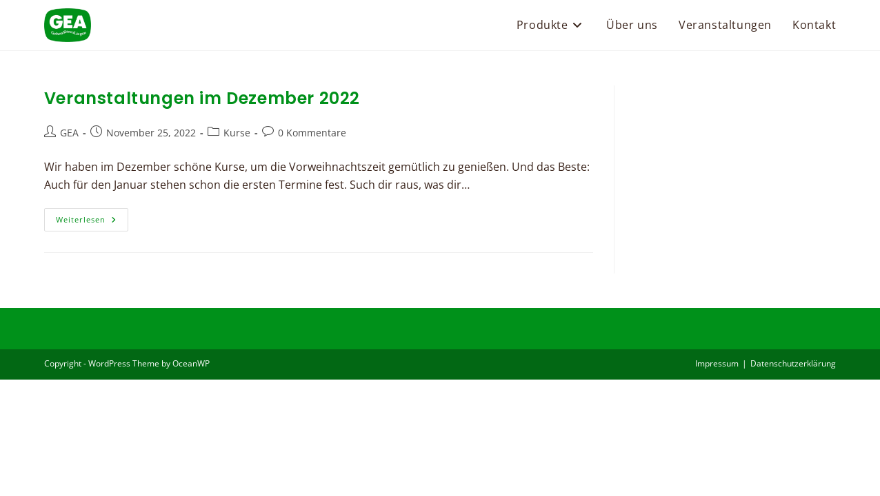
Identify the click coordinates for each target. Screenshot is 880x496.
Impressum (717, 480)
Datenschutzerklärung (793, 480)
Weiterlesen (92, 222)
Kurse (236, 132)
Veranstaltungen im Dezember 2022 (202, 98)
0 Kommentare (312, 132)
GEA (69, 132)
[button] (30, 465)
